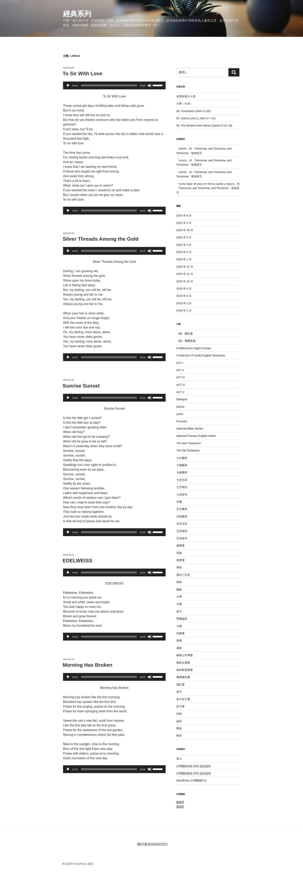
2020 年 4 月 (184, 244)
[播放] (68, 85)
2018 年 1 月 (184, 310)
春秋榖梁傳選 (184, 669)
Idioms (180, 406)
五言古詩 (181, 523)
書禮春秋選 (183, 677)
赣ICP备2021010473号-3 (152, 843)
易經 (179, 648)
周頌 (179, 567)
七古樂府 (181, 457)
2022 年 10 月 (184, 230)
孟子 (179, 611)
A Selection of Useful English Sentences (200, 355)
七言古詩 (181, 479)
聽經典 (180, 802)
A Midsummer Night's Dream (193, 348)
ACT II (180, 370)
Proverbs (181, 421)
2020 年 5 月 (184, 237)
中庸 (179, 501)
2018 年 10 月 (184, 281)
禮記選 (180, 684)
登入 (179, 758)
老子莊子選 (183, 699)
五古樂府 (181, 509)
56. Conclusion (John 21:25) (193, 111)
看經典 (180, 806)
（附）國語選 (184, 333)
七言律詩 (181, 487)
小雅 (179, 626)
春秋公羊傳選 (184, 655)
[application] (114, 85)
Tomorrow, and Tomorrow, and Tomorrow (203, 188)
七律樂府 (181, 465)
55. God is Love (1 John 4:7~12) (196, 118)
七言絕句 (181, 494)
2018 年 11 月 (184, 273)
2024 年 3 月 (184, 222)
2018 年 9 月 (184, 288)
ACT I (179, 362)
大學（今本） (184, 103)
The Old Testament (187, 450)
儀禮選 (180, 545)
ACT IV (180, 384)
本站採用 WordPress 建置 (77, 863)
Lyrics (179, 413)
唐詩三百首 (183, 574)
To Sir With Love (82, 73)
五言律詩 (181, 531)
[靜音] (150, 85)
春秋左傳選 (183, 662)
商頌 (179, 582)
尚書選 (180, 633)
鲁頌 (179, 735)
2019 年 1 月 (184, 259)
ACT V (180, 392)
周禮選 (180, 560)
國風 (179, 589)
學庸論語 (181, 618)
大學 (179, 596)
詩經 (179, 713)
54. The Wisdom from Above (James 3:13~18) (204, 125)
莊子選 (180, 706)
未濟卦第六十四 (186, 96)
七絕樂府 (181, 472)
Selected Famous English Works (196, 435)
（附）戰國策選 (186, 340)
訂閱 (193, 766)
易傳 (179, 640)
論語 (179, 721)
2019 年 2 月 (184, 252)
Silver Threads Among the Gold (101, 239)
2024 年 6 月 (184, 215)
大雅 (179, 604)
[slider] (109, 85)
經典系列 (77, 14)
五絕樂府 (181, 516)
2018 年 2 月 (184, 303)
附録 (179, 728)
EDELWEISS (77, 560)
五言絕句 (181, 538)
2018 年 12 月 (184, 266)
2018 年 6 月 (184, 295)
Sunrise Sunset (81, 386)
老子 (179, 691)
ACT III (180, 377)
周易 (179, 552)
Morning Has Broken (87, 665)
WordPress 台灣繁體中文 (191, 780)
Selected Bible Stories (189, 428)
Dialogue (181, 399)
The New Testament (188, 443)
